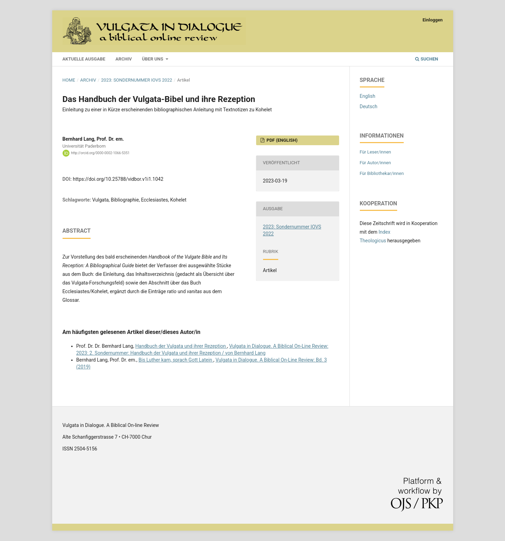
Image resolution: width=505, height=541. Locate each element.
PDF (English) (281, 140)
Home (69, 80)
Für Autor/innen (375, 162)
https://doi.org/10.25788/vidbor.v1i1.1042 (118, 179)
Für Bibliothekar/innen (382, 173)
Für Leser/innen (375, 152)
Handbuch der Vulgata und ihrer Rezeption (181, 346)
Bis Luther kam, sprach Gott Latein (176, 360)
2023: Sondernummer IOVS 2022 (136, 80)
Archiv (123, 59)
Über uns (153, 59)
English (367, 96)
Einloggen (432, 19)
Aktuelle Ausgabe (84, 59)
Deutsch (368, 106)
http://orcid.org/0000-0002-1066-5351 (100, 153)
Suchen (426, 59)
